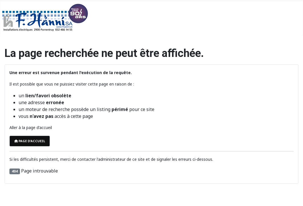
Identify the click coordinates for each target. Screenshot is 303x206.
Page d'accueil (29, 141)
